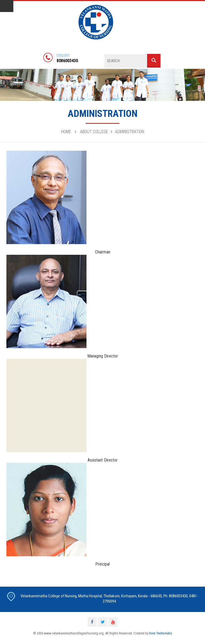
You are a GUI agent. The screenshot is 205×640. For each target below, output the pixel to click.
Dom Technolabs (160, 633)
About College (94, 131)
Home (66, 131)
